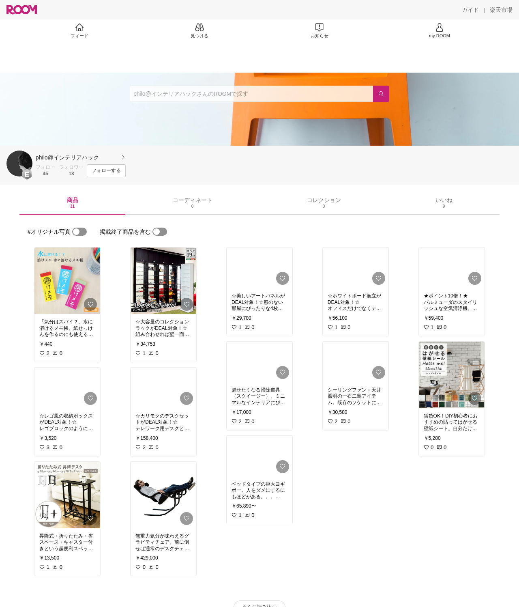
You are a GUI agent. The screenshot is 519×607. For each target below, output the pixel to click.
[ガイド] (470, 9)
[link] (67, 281)
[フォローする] (106, 170)
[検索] (381, 94)
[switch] (79, 232)
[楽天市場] (501, 9)
